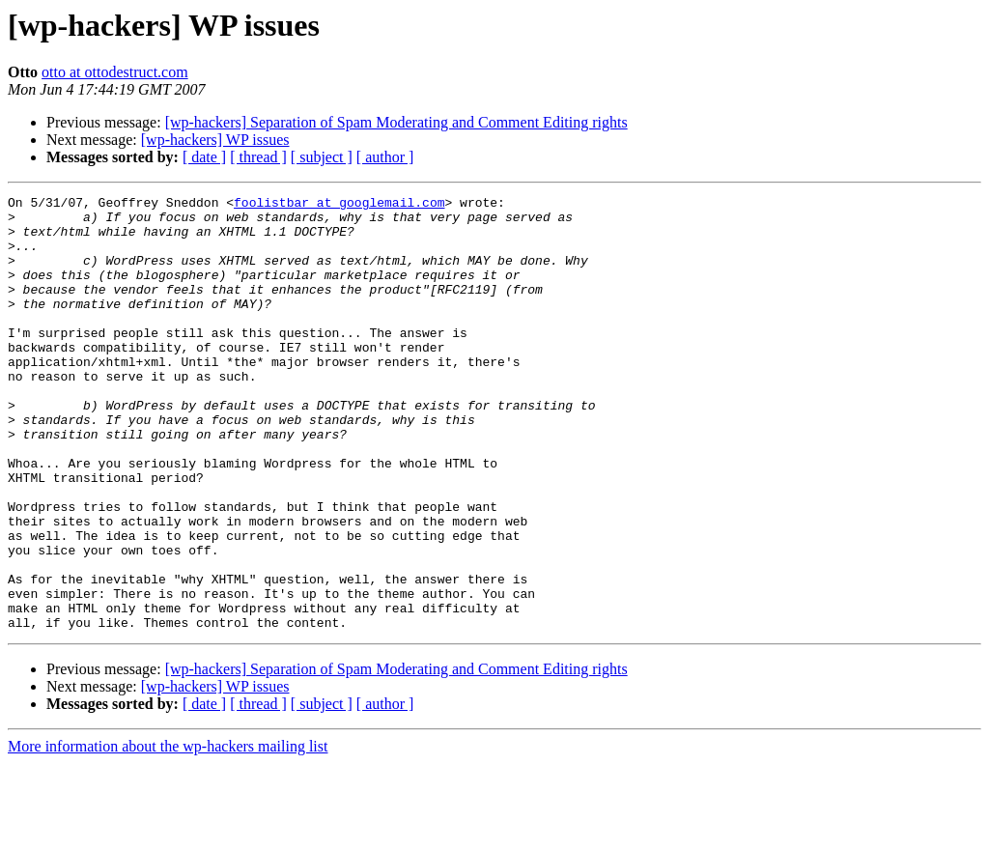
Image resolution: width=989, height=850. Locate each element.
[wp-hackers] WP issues (215, 139)
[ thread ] (258, 157)
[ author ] (385, 157)
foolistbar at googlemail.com (339, 204)
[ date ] (204, 157)
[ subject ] (322, 157)
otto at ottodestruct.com (115, 72)
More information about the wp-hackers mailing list (167, 833)
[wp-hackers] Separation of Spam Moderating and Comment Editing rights (396, 122)
